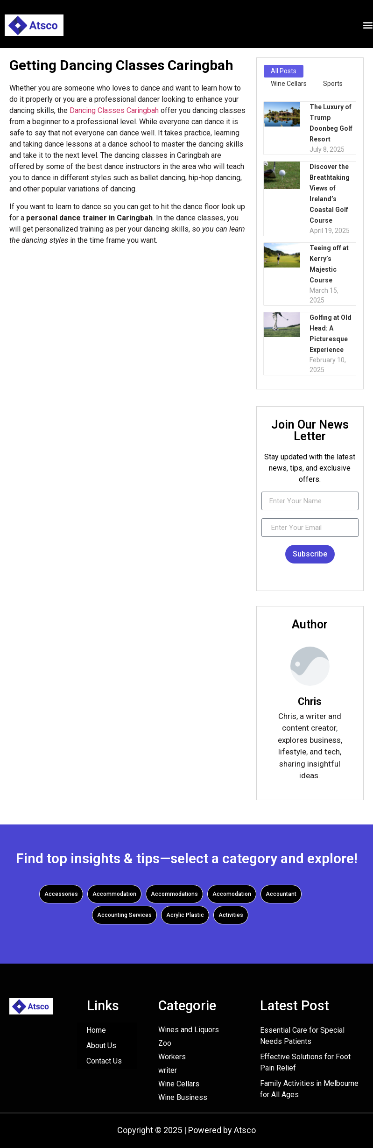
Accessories (61, 894)
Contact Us (104, 1060)
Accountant (281, 894)
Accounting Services (124, 915)
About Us (101, 1045)
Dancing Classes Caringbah (114, 110)
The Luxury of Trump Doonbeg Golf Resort (331, 123)
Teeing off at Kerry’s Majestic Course (329, 264)
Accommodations (174, 894)
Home (96, 1030)
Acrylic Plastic (185, 915)
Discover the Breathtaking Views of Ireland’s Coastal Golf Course (330, 193)
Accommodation (114, 894)
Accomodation (231, 894)
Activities (230, 915)
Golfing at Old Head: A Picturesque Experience (331, 333)
